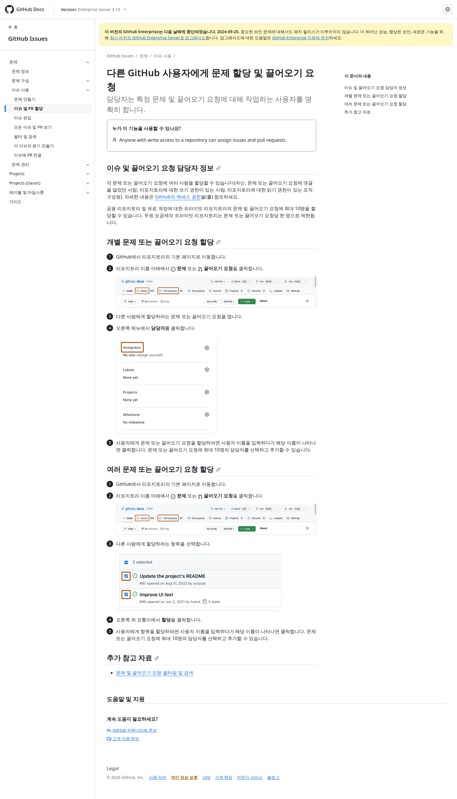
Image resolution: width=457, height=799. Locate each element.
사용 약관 (157, 777)
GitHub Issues (28, 38)
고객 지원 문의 (123, 738)
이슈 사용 (162, 56)
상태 (206, 777)
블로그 (273, 777)
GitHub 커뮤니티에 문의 (132, 730)
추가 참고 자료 (133, 657)
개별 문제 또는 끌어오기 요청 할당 (164, 242)
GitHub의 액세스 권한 (178, 197)
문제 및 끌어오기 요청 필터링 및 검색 (154, 672)
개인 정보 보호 (184, 777)
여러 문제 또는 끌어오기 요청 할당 (164, 469)
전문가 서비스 (250, 777)
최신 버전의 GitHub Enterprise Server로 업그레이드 (158, 37)
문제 (144, 56)
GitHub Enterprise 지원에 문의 (300, 37)
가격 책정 (224, 777)
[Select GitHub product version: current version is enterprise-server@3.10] (93, 9)
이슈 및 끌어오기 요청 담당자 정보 (164, 168)
